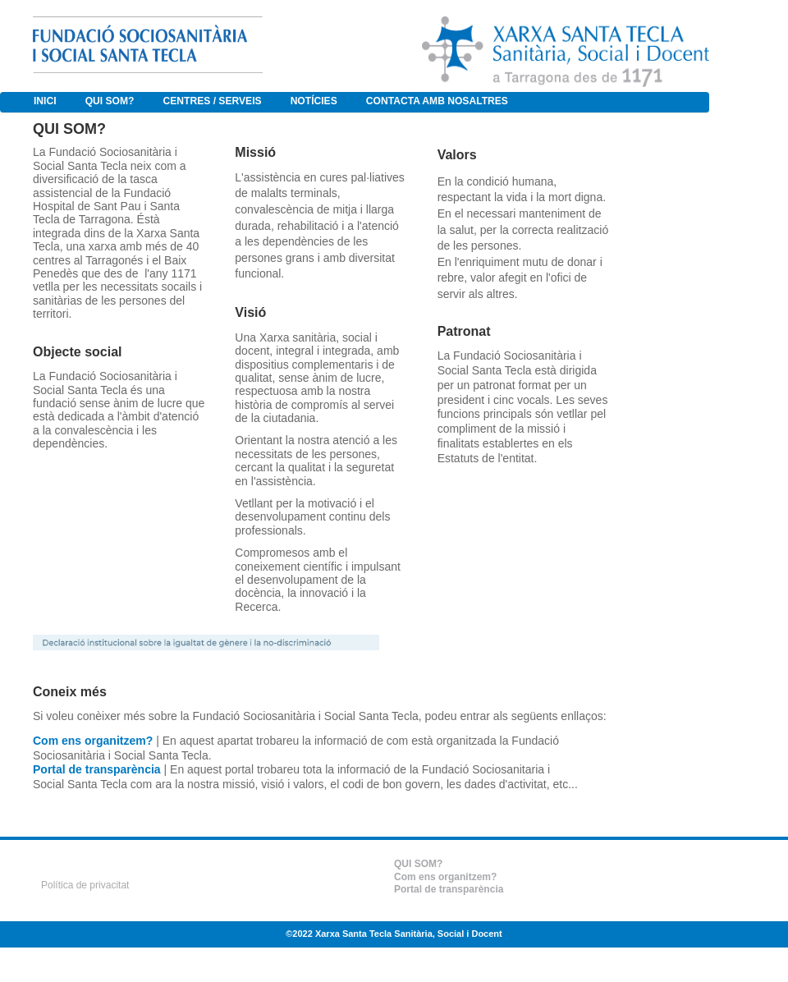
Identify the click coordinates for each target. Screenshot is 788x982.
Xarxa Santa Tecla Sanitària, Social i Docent (408, 933)
